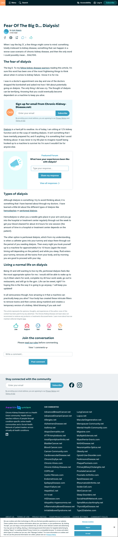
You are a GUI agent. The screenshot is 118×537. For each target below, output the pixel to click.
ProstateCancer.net (86, 471)
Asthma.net (50, 427)
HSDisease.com (52, 498)
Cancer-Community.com (56, 451)
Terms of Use (20, 121)
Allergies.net (50, 419)
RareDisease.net (85, 479)
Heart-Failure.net (52, 486)
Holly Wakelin (17, 30)
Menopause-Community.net (90, 423)
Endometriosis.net (53, 479)
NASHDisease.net (85, 443)
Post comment (38, 362)
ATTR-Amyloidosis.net (55, 435)
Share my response (50, 175)
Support (26, 326)
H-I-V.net (48, 494)
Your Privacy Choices (59, 517)
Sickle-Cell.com (84, 486)
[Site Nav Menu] (12, 3)
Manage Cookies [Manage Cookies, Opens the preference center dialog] (88, 522)
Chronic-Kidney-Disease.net (57, 467)
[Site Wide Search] (23, 3)
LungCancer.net (84, 412)
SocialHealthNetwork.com (89, 498)
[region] (59, 527)
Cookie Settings (80, 517)
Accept (88, 533)
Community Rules (99, 517)
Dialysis (7, 129)
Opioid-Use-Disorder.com (89, 455)
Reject (88, 527)
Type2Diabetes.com (86, 510)
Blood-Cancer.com (53, 447)
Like (14, 326)
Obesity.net (82, 451)
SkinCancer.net (84, 490)
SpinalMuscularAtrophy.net (90, 502)
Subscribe (110, 3)
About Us (10, 517)
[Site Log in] (97, 3)
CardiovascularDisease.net (57, 455)
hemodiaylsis (10, 210)
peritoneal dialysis (28, 210)
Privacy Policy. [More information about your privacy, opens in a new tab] (51, 535)
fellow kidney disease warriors (35, 68)
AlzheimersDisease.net (55, 423)
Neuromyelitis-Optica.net (89, 447)
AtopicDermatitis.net (54, 431)
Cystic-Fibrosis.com (53, 475)
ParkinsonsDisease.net (88, 459)
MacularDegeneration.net (89, 419)
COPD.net (49, 471)
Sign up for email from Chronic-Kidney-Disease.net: (41, 106)
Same (59, 326)
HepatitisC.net (51, 490)
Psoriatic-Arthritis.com (88, 475)
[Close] (114, 527)
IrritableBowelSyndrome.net (57, 510)
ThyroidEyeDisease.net (88, 506)
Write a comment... (14, 354)
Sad (36, 326)
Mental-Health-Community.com (92, 427)
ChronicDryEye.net (53, 459)
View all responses (50, 183)
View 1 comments (38, 347)
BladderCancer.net (53, 443)
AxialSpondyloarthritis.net (56, 439)
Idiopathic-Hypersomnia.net (57, 502)
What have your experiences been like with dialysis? (49, 160)
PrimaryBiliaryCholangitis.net (91, 467)
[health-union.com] (18, 407)
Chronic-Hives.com (53, 463)
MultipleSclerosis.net (87, 435)
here (24, 319)
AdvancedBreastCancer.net (57, 412)
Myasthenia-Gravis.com (88, 439)
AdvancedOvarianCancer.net (58, 416)
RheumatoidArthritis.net (88, 483)
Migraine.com (83, 431)
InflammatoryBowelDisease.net (59, 506)
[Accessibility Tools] (84, 3)
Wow (47, 326)
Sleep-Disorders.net (86, 494)
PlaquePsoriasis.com (87, 463)
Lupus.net (81, 416)
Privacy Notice (61, 118)
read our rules (31, 342)
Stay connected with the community (28, 379)
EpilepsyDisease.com (54, 483)
